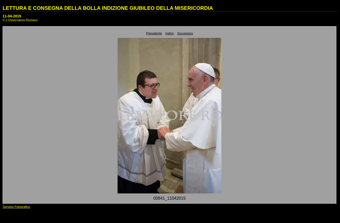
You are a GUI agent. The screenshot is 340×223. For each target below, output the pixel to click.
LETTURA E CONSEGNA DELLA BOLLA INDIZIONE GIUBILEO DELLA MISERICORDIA (108, 8)
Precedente (154, 33)
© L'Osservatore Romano (20, 20)
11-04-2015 (12, 16)
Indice (169, 33)
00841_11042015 (169, 198)
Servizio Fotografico (16, 207)
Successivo (185, 33)
